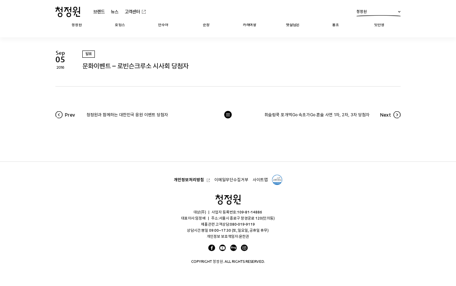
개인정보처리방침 (189, 179)
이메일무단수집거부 (231, 179)
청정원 (379, 12)
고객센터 (132, 11)
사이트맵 (260, 179)
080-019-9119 (242, 224)
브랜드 (99, 11)
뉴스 (114, 11)
